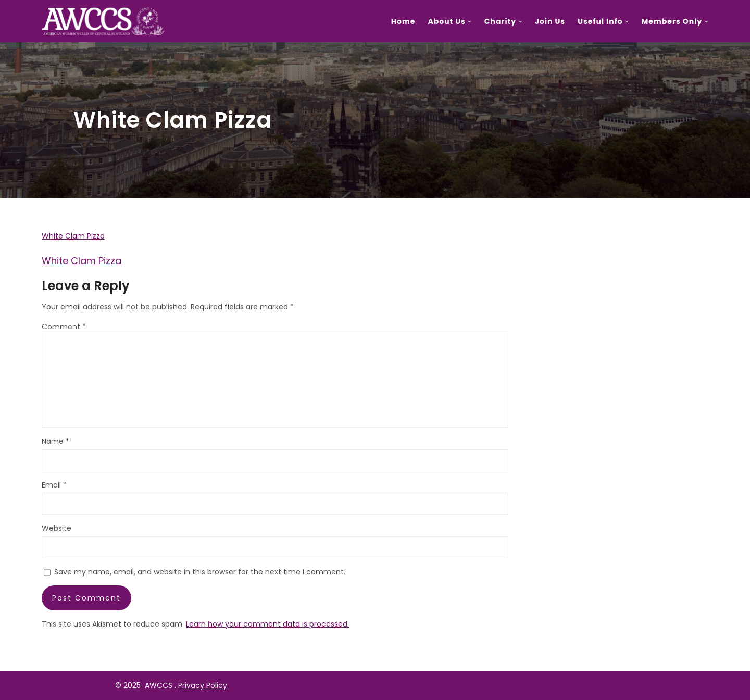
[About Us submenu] (469, 21)
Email (54, 485)
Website (56, 528)
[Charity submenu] (520, 21)
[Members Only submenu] (706, 21)
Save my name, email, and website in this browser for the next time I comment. (199, 572)
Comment (64, 326)
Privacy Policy (202, 685)
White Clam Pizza (73, 236)
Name (55, 441)
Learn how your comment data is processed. (267, 624)
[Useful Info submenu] (626, 21)
